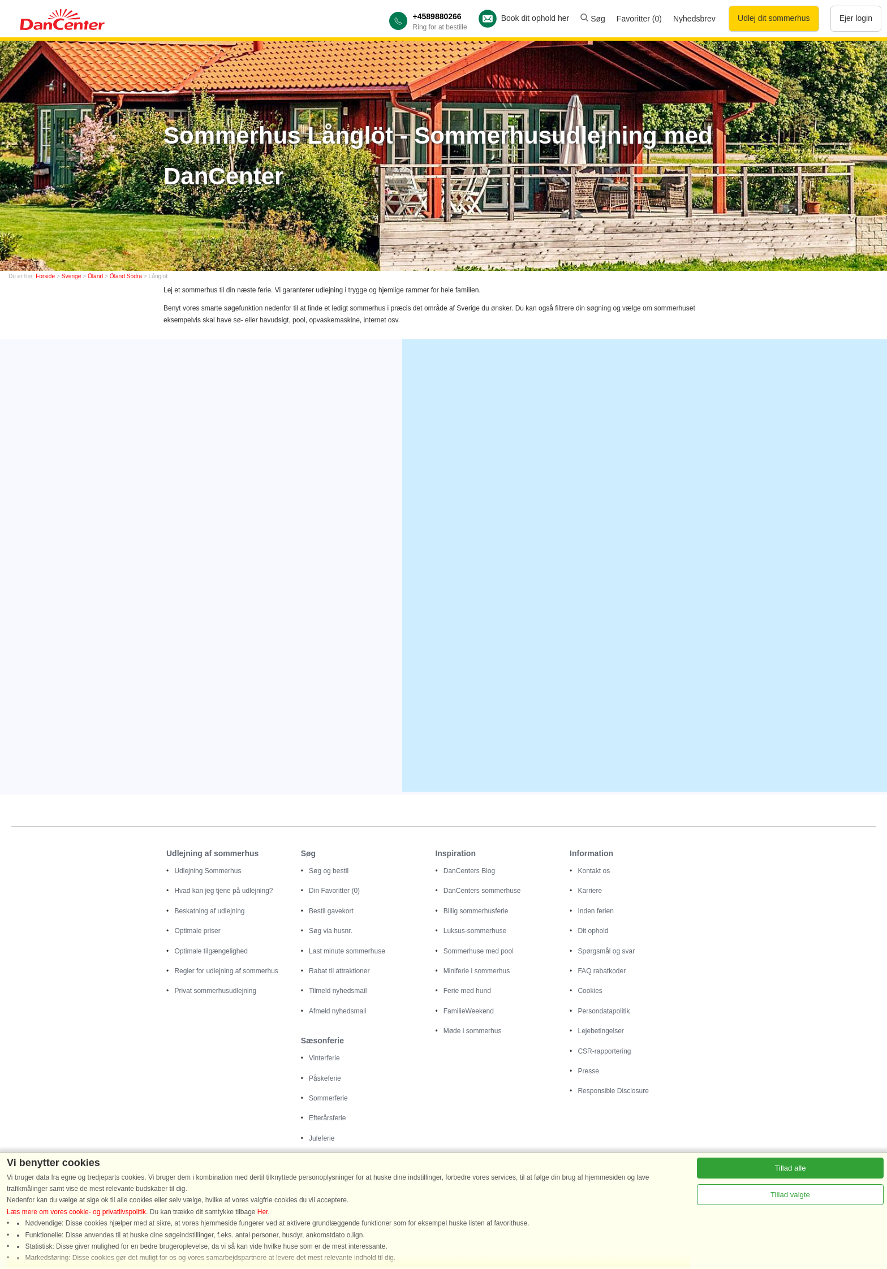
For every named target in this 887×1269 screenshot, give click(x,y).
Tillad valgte (790, 1194)
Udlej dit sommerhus (774, 18)
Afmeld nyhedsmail (337, 1011)
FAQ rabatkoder (602, 971)
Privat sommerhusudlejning (215, 991)
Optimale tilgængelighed (210, 951)
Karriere (590, 891)
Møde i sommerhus (473, 1031)
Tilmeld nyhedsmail (338, 991)
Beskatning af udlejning (209, 911)
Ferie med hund (467, 991)
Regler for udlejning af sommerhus (226, 971)
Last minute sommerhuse (347, 951)
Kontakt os (594, 871)
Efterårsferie (327, 1118)
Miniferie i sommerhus (477, 971)
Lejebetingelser (600, 1031)
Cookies (590, 991)
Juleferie (321, 1138)
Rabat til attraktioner (339, 971)
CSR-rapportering (604, 1051)
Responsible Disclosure (613, 1091)
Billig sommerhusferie (476, 911)
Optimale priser (197, 931)
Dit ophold (593, 931)
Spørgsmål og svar (606, 951)
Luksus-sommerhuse (475, 931)
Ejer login (855, 18)
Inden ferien (595, 911)
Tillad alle (790, 1168)
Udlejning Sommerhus (207, 871)
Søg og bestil (328, 871)
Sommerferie (328, 1098)
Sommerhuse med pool (479, 951)
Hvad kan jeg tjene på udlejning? (223, 891)
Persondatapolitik (604, 1011)
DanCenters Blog (469, 871)
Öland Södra (126, 276)
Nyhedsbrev (694, 18)
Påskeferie (325, 1078)
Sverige (71, 276)
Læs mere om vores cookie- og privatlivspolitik (76, 1212)
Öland (95, 276)
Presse (588, 1071)
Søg (592, 18)
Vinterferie (324, 1058)
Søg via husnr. (330, 931)
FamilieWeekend (469, 1011)
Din (334, 891)
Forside (45, 276)
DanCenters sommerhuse (482, 891)
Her (262, 1212)
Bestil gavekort (331, 911)
